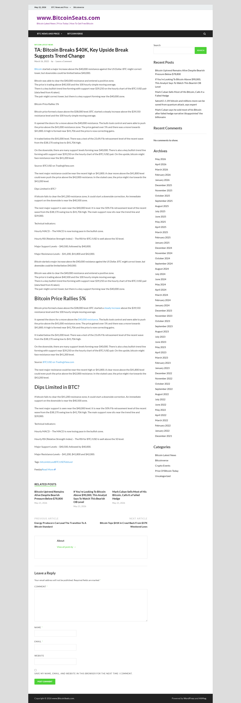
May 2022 (160, 409)
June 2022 (160, 404)
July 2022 (160, 399)
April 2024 (160, 289)
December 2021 (163, 435)
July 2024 (160, 273)
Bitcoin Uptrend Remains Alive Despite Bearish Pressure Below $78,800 (49, 495)
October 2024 (162, 258)
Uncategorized (163, 476)
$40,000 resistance (88, 319)
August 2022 (162, 394)
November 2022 (163, 378)
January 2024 (162, 305)
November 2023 (163, 315)
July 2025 (160, 211)
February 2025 (163, 237)
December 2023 (163, 310)
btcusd (51, 461)
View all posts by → (66, 546)
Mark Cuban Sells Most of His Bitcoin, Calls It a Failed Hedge (129, 495)
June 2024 (160, 279)
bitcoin (43, 461)
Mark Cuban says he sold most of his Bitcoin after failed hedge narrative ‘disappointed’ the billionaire (179, 113)
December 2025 (163, 185)
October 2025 (162, 195)
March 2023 (161, 357)
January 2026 (162, 179)
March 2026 (161, 169)
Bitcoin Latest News (43, 45)
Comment (41, 586)
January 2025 (162, 242)
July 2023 (160, 336)
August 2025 (162, 206)
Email (38, 641)
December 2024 (163, 247)
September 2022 (164, 388)
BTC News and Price (59, 7)
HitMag (202, 698)
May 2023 (160, 347)
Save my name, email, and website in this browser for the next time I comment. (83, 673)
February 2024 (163, 300)
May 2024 (160, 284)
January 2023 (162, 367)
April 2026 (160, 164)
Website (39, 655)
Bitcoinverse (78, 7)
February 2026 (163, 174)
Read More (47, 469)
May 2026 (160, 159)
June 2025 (160, 216)
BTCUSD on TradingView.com (58, 361)
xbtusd (69, 461)
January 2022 (162, 430)
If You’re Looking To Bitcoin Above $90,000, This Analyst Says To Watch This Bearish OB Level (90, 496)
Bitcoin (38, 68)
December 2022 (163, 373)
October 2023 (162, 320)
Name (38, 627)
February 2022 (163, 425)
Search (157, 45)
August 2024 (162, 268)
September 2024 (164, 263)
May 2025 (160, 221)
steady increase (112, 307)
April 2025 (160, 226)
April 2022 (160, 415)
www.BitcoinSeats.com (68, 18)
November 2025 (163, 190)
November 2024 (163, 253)
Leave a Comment (64, 61)
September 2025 (164, 200)
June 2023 (160, 341)
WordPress (189, 698)
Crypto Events (162, 465)
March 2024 (161, 294)
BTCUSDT (60, 461)
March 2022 (161, 420)
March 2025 (161, 232)
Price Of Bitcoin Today (166, 470)
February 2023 (163, 362)
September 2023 (164, 326)
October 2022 (162, 383)
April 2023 (160, 352)
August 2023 (162, 331)
